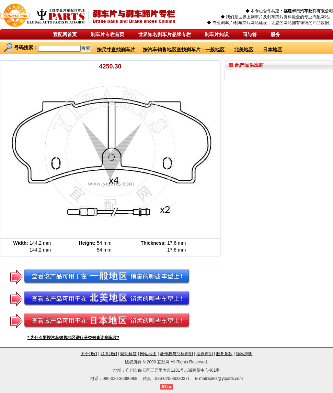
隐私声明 (244, 353)
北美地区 (243, 49)
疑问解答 (128, 353)
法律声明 (204, 353)
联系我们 (109, 353)
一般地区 (215, 49)
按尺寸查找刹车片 (116, 49)
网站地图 (148, 353)
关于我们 (89, 353)
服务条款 (224, 353)
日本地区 (272, 49)
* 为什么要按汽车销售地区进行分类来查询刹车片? (73, 337)
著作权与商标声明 (176, 353)
